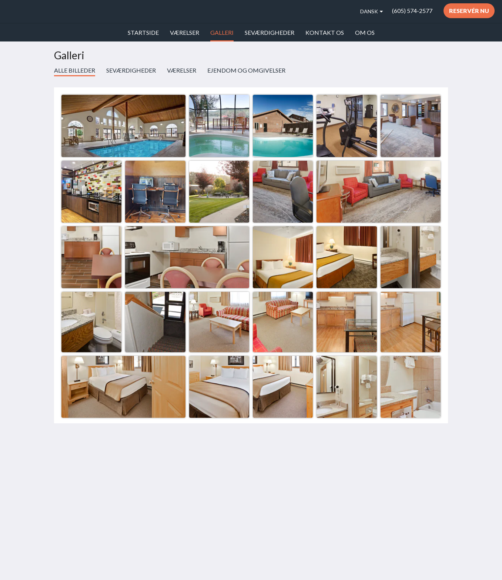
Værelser (181, 70)
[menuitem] (143, 32)
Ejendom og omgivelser (246, 70)
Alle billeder (74, 70)
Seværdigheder (131, 70)
